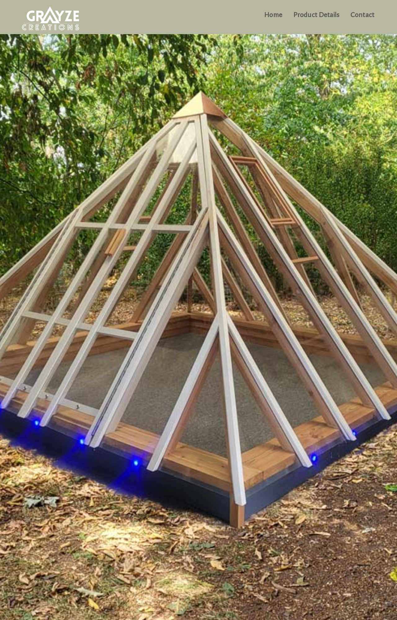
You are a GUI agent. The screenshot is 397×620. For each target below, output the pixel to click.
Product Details (316, 15)
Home (273, 15)
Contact (362, 15)
